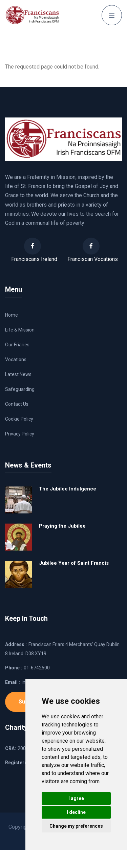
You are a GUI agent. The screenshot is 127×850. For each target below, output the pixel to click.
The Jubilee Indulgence (67, 489)
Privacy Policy (19, 433)
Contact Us (16, 404)
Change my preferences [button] (76, 826)
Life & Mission (20, 330)
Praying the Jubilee (62, 526)
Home (11, 315)
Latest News (18, 374)
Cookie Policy (19, 419)
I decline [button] (76, 812)
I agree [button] (76, 798)
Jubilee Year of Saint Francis (74, 563)
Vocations (15, 359)
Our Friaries (17, 344)
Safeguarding (20, 389)
